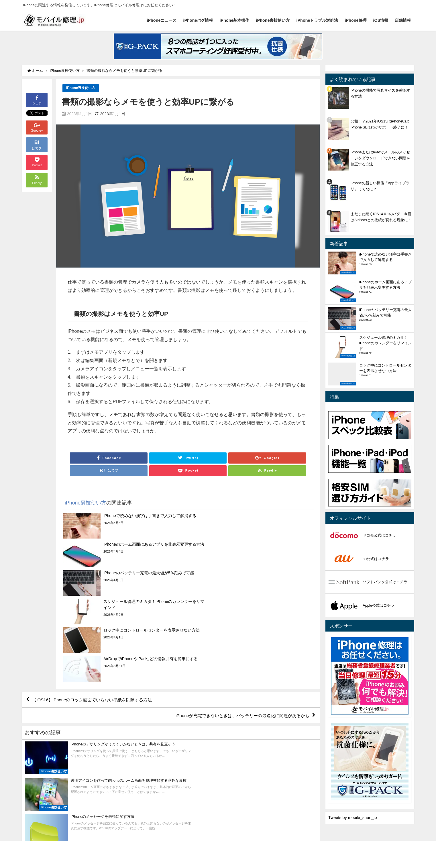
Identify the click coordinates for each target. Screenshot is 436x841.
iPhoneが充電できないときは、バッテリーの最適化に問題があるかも (237, 631)
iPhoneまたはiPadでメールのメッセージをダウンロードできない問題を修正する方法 (380, 158)
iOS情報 (380, 20)
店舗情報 (403, 20)
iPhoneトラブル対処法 (317, 20)
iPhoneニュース (161, 20)
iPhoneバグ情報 (198, 20)
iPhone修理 (356, 20)
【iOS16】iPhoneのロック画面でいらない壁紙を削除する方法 (96, 614)
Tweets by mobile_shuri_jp (352, 818)
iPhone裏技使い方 (273, 20)
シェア (37, 99)
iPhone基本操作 (234, 20)
